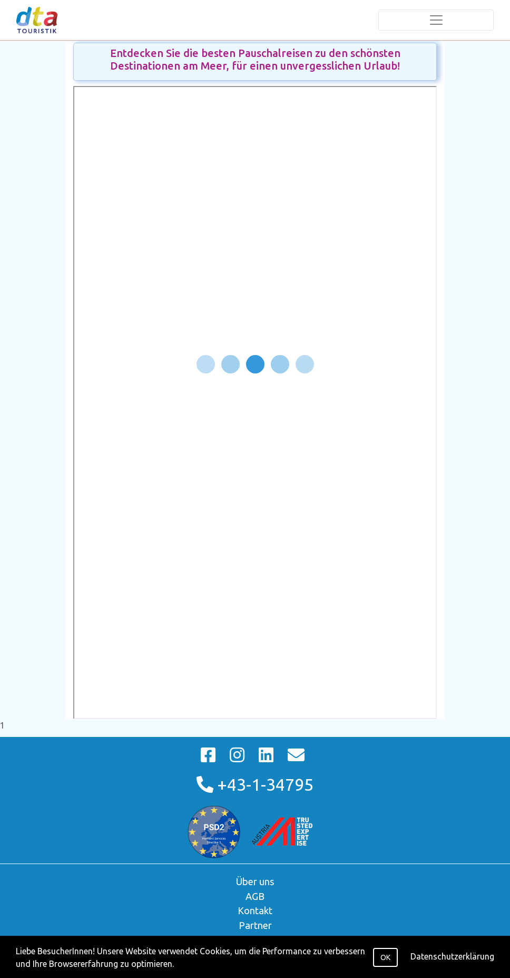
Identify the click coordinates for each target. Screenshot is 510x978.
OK (385, 957)
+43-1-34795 (255, 784)
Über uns (255, 881)
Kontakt (255, 910)
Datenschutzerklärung (452, 956)
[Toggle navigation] (436, 20)
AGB (255, 896)
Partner (255, 925)
